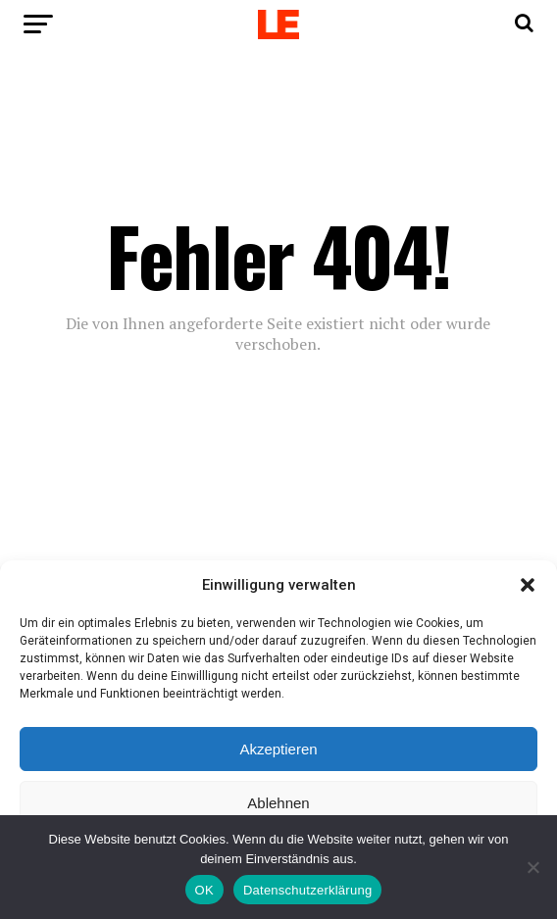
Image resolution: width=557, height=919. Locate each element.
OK (204, 890)
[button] (527, 585)
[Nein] (532, 867)
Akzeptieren (278, 749)
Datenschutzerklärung (307, 890)
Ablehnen (278, 803)
